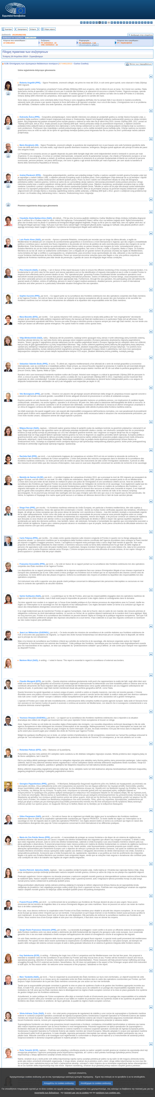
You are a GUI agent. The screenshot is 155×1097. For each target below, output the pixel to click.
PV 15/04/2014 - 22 (48, 43)
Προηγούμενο (22, 29)
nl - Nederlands (130, 22)
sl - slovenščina (145, 22)
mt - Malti (127, 22)
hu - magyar (124, 22)
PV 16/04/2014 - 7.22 (87, 43)
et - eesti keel (96, 22)
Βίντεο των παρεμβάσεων (141, 64)
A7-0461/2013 (9, 43)
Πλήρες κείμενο (49, 29)
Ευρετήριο (8, 29)
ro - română (139, 22)
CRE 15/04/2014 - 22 (49, 45)
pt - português (136, 22)
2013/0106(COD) (19, 35)
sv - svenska (151, 22)
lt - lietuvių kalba (121, 22)
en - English (102, 22)
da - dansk (90, 22)
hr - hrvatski (112, 22)
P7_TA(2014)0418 (124, 43)
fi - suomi (148, 22)
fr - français (106, 22)
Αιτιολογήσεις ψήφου (89, 45)
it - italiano (115, 22)
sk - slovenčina (142, 22)
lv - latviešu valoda (118, 22)
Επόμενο (33, 29)
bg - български (81, 22)
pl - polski (133, 22)
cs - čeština (87, 22)
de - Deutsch (93, 22)
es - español (84, 22)
